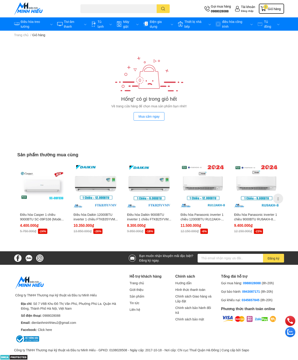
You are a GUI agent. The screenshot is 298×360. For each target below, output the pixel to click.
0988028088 (220, 11)
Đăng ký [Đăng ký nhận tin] (273, 258)
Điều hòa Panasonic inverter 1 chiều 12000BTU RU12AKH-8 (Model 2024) (202, 219)
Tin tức (135, 303)
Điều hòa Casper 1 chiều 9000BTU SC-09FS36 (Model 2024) (41, 219)
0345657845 (251, 300)
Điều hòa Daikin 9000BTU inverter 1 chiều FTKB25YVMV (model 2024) (149, 219)
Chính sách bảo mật (189, 319)
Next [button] (278, 199)
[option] (42, 198)
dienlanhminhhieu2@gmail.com (53, 323)
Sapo (245, 350)
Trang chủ (137, 283)
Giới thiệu (137, 290)
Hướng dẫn (183, 283)
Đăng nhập (247, 10)
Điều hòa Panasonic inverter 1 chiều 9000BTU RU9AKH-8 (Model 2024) (255, 219)
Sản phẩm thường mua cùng (47, 154)
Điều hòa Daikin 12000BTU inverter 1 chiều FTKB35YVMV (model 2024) (95, 219)
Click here (45, 330)
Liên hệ (135, 309)
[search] (163, 8)
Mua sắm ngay (148, 116)
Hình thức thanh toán (190, 290)
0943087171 (251, 291)
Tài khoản (248, 7)
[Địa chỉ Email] (241, 258)
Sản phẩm (137, 296)
